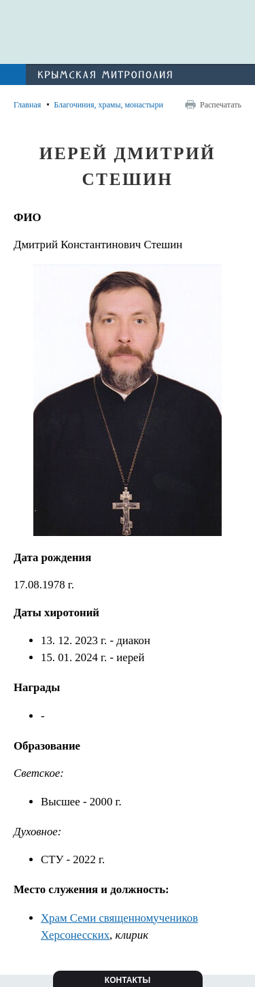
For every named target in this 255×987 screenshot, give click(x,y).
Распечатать (220, 105)
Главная (27, 105)
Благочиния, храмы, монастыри (108, 105)
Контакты (127, 980)
